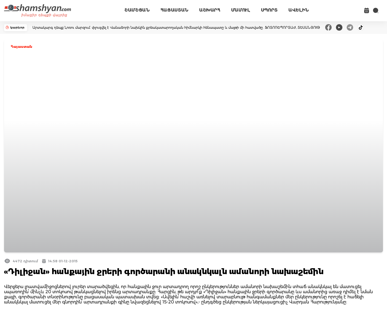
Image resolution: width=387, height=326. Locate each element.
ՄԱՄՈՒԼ (240, 10)
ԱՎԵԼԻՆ (298, 10)
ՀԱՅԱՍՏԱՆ (174, 10)
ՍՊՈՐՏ (269, 10)
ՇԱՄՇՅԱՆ (137, 10)
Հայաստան (21, 47)
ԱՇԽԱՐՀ (209, 10)
